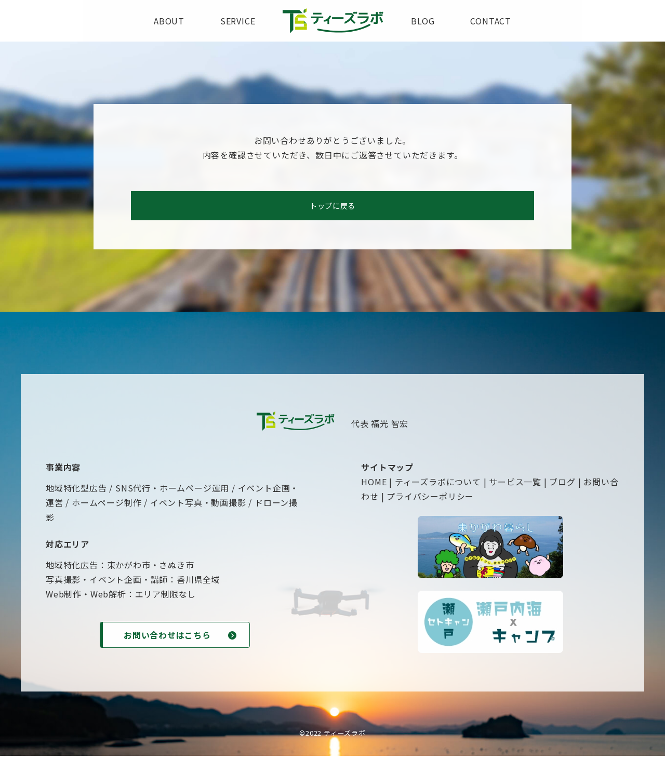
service (238, 21)
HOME (374, 484)
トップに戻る (333, 207)
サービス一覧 (515, 484)
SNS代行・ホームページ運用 (172, 491)
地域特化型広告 (76, 491)
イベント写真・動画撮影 (198, 505)
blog (422, 21)
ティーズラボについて (438, 484)
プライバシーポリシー (430, 499)
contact (490, 21)
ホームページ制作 (106, 505)
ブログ (562, 484)
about (169, 21)
